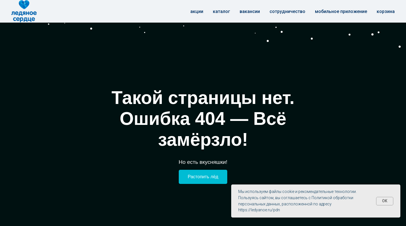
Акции (196, 11)
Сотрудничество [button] (287, 11)
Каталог (221, 11)
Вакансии (250, 11)
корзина (386, 11)
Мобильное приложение (341, 11)
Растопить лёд (203, 176)
